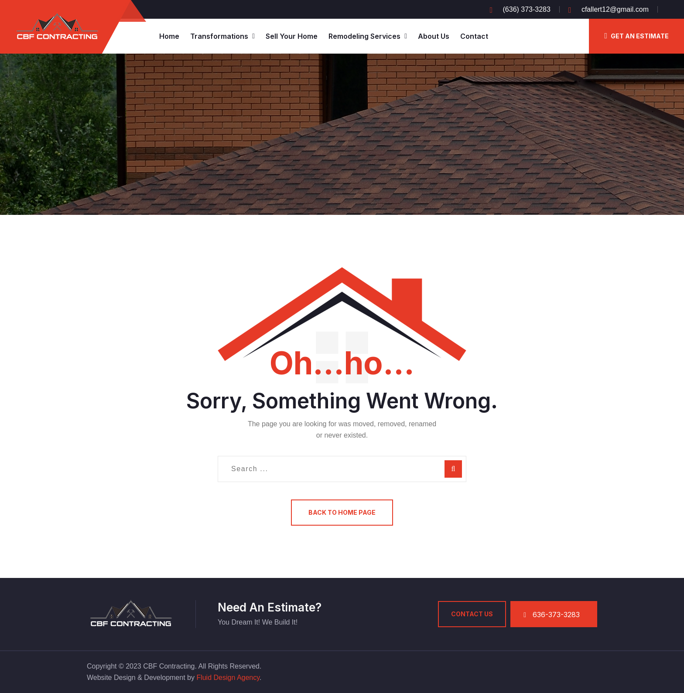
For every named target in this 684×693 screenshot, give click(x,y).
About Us (433, 36)
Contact (474, 36)
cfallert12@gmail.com (615, 9)
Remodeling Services (364, 36)
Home (169, 36)
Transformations (219, 36)
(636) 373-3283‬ (527, 9)
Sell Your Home (292, 36)
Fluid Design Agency (228, 677)
